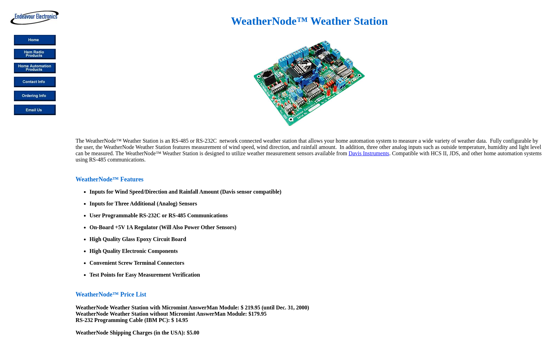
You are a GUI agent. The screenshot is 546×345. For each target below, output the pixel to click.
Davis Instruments (369, 153)
